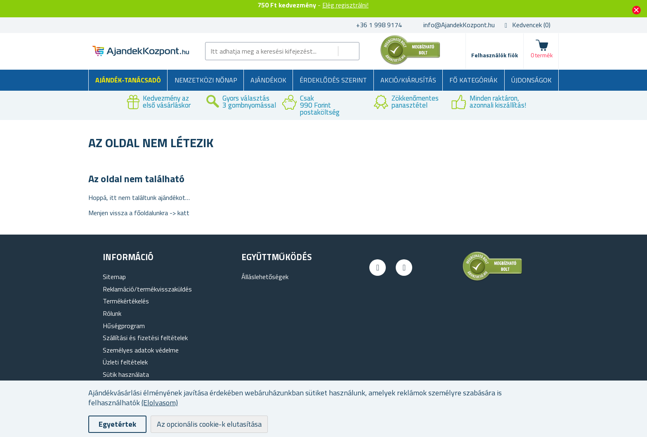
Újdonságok (531, 80)
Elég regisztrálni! (345, 5)
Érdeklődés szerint (333, 80)
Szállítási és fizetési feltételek (145, 338)
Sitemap (114, 277)
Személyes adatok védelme (141, 350)
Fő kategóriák (473, 80)
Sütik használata (126, 374)
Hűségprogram (124, 326)
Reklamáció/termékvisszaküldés (147, 289)
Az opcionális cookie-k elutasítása (209, 424)
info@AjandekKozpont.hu (459, 25)
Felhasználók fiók (494, 55)
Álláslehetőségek (264, 277)
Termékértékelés (126, 301)
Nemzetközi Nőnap (206, 80)
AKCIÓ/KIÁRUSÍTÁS (408, 80)
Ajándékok (268, 80)
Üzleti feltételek (125, 362)
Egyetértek (117, 424)
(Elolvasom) (160, 402)
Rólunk (112, 313)
